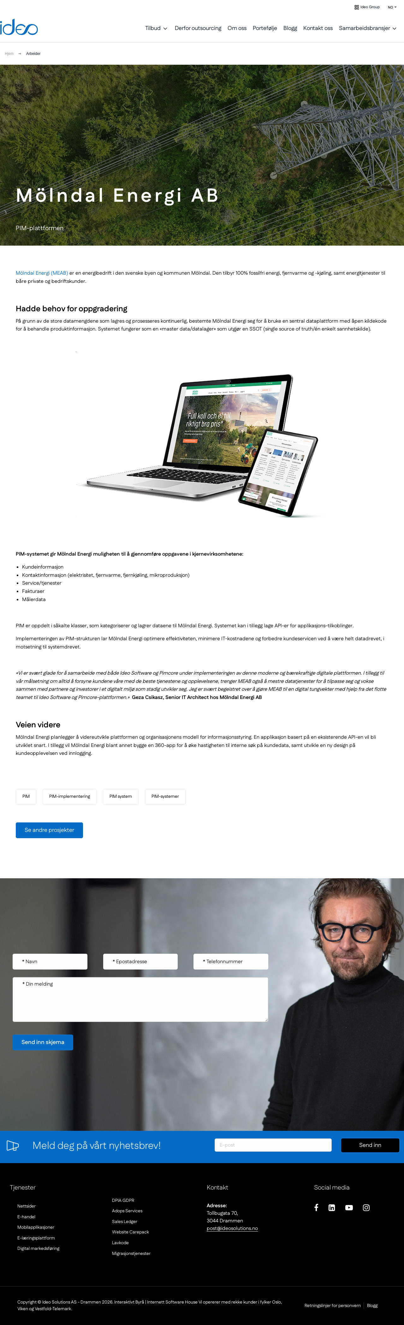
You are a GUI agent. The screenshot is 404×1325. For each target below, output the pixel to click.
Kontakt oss (318, 28)
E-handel (26, 1217)
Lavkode (120, 1243)
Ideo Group (370, 7)
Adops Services (127, 1211)
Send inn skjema (370, 1146)
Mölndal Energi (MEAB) (42, 273)
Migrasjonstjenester (131, 1253)
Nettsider (26, 1206)
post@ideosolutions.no (232, 1228)
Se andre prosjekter (49, 830)
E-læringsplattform (36, 1238)
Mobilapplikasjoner (35, 1227)
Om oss (237, 28)
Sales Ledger (124, 1222)
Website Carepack (130, 1232)
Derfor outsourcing (198, 28)
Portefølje (265, 28)
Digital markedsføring (38, 1248)
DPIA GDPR (123, 1200)
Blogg (290, 28)
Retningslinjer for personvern (319, 1306)
